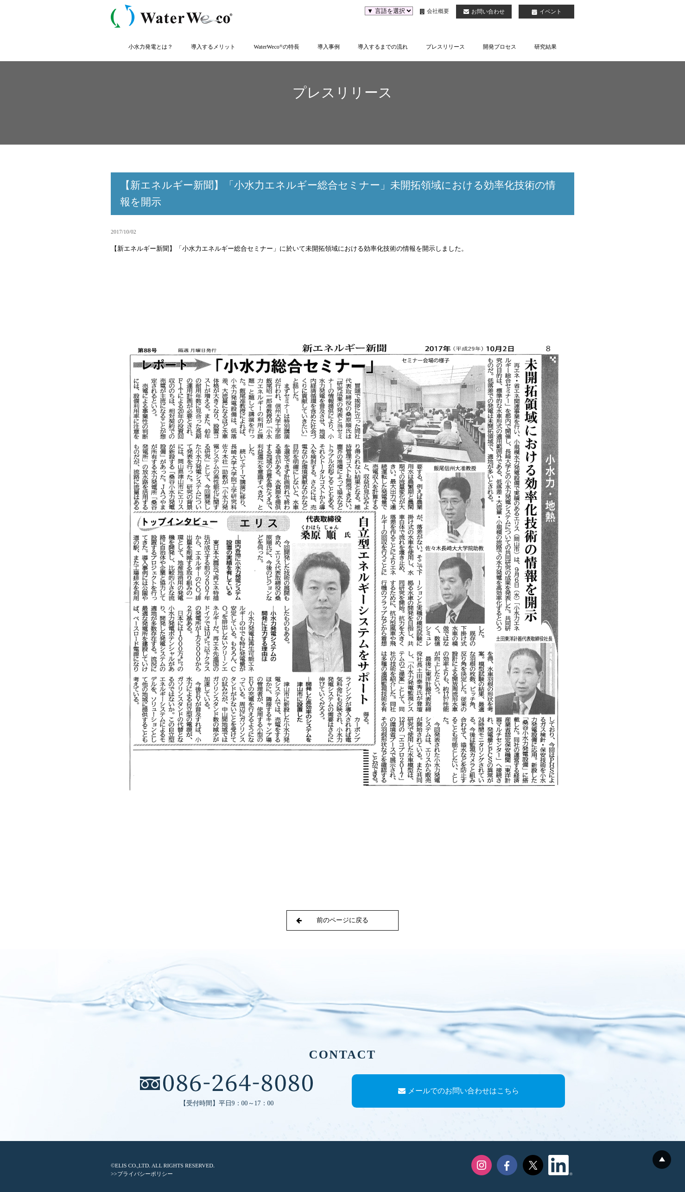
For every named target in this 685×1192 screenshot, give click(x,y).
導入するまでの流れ (383, 47)
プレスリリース (445, 47)
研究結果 (545, 47)
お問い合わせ (484, 11)
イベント (547, 11)
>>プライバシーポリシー (142, 1174)
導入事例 (328, 47)
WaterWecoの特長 (276, 47)
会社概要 (434, 11)
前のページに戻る (332, 920)
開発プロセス (499, 47)
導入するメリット (213, 47)
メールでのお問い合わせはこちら (458, 1091)
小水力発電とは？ (150, 47)
